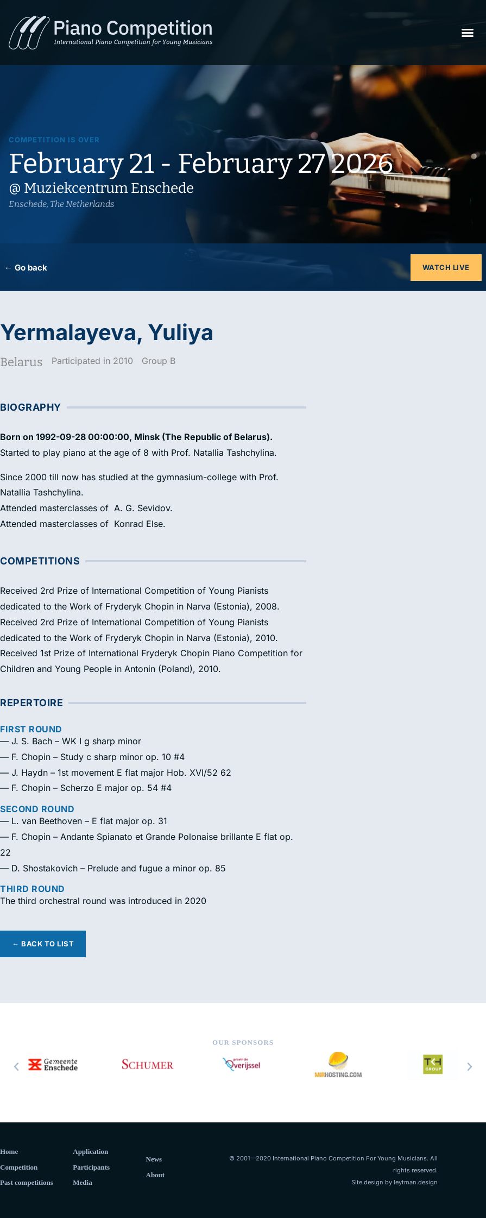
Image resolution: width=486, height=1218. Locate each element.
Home (9, 1151)
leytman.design (416, 1182)
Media (82, 1182)
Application (90, 1151)
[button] (467, 32)
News (154, 1159)
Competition (18, 1167)
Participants (91, 1167)
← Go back (25, 267)
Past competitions (26, 1182)
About (155, 1175)
